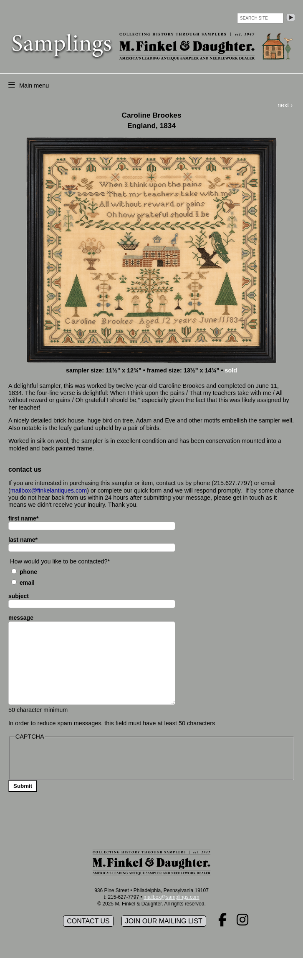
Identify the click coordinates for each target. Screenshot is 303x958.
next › (285, 105)
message (20, 617)
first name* (23, 518)
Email (27, 582)
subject (18, 596)
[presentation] (78, 759)
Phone (28, 571)
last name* (23, 539)
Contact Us (88, 921)
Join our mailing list (163, 921)
